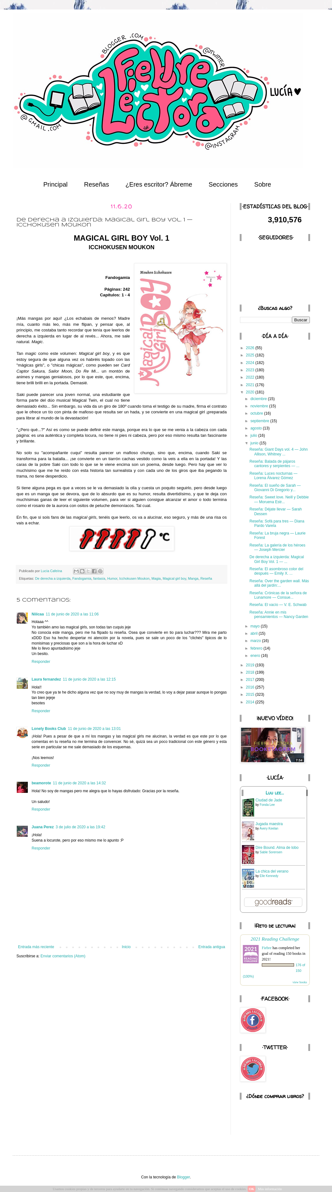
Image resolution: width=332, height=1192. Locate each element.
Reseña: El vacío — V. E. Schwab (277, 604)
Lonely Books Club (49, 728)
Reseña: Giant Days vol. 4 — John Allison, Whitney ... (278, 451)
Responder (41, 661)
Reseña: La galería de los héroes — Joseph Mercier (277, 547)
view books (299, 982)
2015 (250, 694)
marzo (256, 641)
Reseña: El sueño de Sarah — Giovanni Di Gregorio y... (275, 487)
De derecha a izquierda (53, 578)
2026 (250, 348)
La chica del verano (271, 871)
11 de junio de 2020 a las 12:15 (89, 679)
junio (255, 443)
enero (255, 655)
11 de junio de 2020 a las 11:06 (72, 614)
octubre (257, 413)
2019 (250, 665)
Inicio (126, 947)
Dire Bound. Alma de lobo (276, 847)
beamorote (41, 783)
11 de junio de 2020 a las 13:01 (94, 728)
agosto (256, 428)
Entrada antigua (211, 947)
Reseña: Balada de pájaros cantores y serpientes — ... (274, 463)
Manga (193, 578)
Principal (55, 184)
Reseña (206, 578)
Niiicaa (38, 614)
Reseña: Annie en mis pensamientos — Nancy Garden (278, 614)
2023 (250, 370)
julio (254, 435)
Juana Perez (43, 827)
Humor (112, 578)
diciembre (259, 399)
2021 (250, 385)
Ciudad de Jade (268, 800)
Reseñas (96, 184)
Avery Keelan (269, 828)
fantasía (99, 578)
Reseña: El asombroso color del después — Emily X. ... (276, 571)
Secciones (223, 184)
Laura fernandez (46, 679)
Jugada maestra (269, 824)
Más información (270, 1189)
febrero (256, 648)
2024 (250, 363)
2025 (250, 355)
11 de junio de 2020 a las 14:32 (79, 783)
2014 (250, 702)
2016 (250, 687)
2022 (250, 377)
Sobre (262, 184)
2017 (250, 679)
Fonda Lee (267, 804)
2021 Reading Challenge (275, 939)
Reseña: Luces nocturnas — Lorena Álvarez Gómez (273, 475)
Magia (156, 578)
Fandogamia (81, 578)
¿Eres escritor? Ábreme (159, 184)
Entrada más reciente (36, 947)
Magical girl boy (174, 578)
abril (254, 633)
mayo (255, 626)
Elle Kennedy (269, 876)
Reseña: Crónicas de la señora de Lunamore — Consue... (278, 595)
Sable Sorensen (271, 852)
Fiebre (267, 948)
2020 (250, 392)
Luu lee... (275, 793)
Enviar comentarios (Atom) (62, 956)
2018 (250, 672)
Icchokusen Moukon (134, 578)
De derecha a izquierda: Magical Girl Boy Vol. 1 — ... (276, 559)
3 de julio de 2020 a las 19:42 (80, 827)
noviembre (259, 406)
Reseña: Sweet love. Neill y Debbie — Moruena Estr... (279, 499)
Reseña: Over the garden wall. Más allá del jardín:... (279, 583)
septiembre (260, 421)
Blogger (183, 1177)
